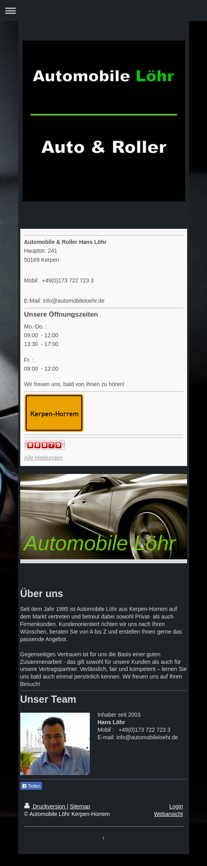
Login (176, 806)
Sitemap (80, 806)
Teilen (31, 786)
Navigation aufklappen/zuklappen (103, 10)
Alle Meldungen (43, 457)
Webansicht (168, 814)
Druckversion (45, 806)
